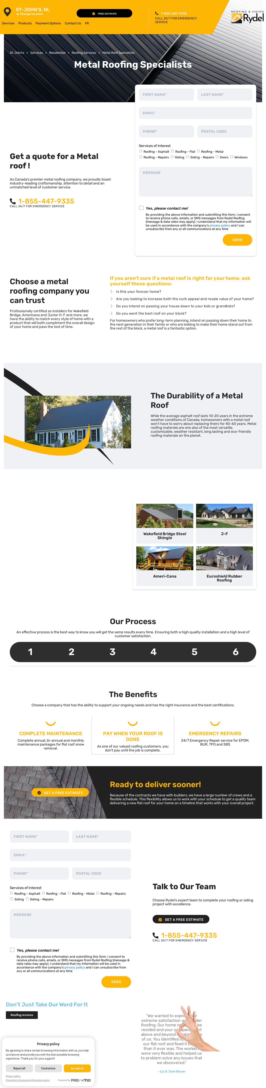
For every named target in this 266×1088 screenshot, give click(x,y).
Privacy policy (13, 1076)
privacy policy (220, 225)
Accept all (77, 1068)
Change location (29, 14)
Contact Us (73, 23)
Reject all (19, 1068)
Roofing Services (84, 53)
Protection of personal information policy (28, 1080)
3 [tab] (112, 651)
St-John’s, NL (33, 9)
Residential (57, 53)
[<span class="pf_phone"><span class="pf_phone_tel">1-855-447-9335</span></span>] (156, 13)
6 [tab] (236, 651)
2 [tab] (71, 651)
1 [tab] (30, 651)
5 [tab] (194, 651)
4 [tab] (153, 651)
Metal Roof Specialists (118, 53)
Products (25, 23)
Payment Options (48, 23)
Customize (48, 1068)
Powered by (74, 1080)
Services (8, 23)
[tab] (164, 523)
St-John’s (17, 53)
